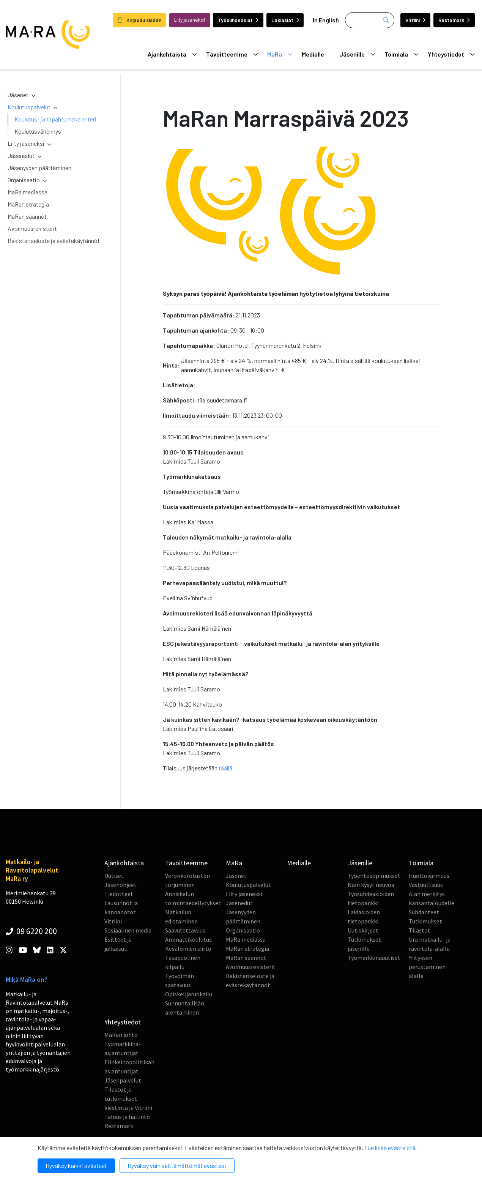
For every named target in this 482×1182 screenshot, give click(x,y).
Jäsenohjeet (120, 884)
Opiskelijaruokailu (188, 994)
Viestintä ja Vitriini (128, 1107)
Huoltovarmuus (429, 875)
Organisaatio (24, 179)
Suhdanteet (424, 912)
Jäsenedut (21, 155)
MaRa (279, 54)
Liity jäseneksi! (189, 20)
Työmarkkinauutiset (374, 957)
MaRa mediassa (27, 192)
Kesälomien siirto (188, 948)
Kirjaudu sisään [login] (139, 20)
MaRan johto (121, 1034)
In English (326, 20)
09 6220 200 (31, 931)
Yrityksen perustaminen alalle (427, 967)
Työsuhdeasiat (238, 20)
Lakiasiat (285, 20)
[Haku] (369, 20)
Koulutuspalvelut (29, 106)
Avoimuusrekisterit (32, 228)
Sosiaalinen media (127, 930)
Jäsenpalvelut (122, 1080)
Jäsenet (18, 94)
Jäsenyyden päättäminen (39, 167)
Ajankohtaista (172, 54)
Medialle (313, 54)
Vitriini (415, 20)
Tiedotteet (118, 894)
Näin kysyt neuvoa (371, 884)
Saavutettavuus (185, 930)
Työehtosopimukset (374, 875)
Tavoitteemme (232, 54)
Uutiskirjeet (363, 930)
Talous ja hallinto (127, 1116)
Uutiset (114, 875)
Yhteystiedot (451, 54)
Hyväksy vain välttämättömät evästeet (177, 1165)
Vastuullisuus (426, 884)
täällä (225, 768)
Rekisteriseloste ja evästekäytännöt (54, 240)
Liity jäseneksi (26, 143)
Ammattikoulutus (188, 939)
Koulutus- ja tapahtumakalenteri (55, 119)
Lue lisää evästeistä (389, 1147)
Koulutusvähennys (37, 131)
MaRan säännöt (27, 216)
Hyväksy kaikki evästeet (76, 1165)
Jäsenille (357, 54)
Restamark (454, 20)
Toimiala (401, 54)
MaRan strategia (28, 204)
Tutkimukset (425, 921)
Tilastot (419, 930)
